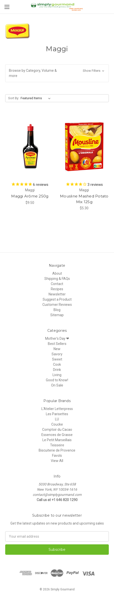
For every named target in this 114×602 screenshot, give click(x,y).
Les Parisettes (57, 414)
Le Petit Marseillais (57, 440)
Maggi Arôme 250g (29, 196)
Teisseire (57, 445)
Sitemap (57, 315)
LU (57, 419)
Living (57, 375)
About (57, 273)
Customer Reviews (57, 305)
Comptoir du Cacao (57, 430)
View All (57, 461)
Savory (57, 354)
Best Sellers (57, 344)
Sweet (57, 359)
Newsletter (57, 294)
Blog (57, 310)
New (57, 349)
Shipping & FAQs (57, 279)
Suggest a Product (57, 299)
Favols (57, 456)
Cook (57, 364)
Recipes (57, 289)
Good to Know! (57, 380)
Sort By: (13, 98)
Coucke (57, 424)
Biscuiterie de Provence (57, 450)
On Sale (57, 385)
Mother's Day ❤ (57, 338)
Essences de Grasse (57, 435)
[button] (57, 73)
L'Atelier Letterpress (57, 409)
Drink (57, 370)
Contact (57, 284)
